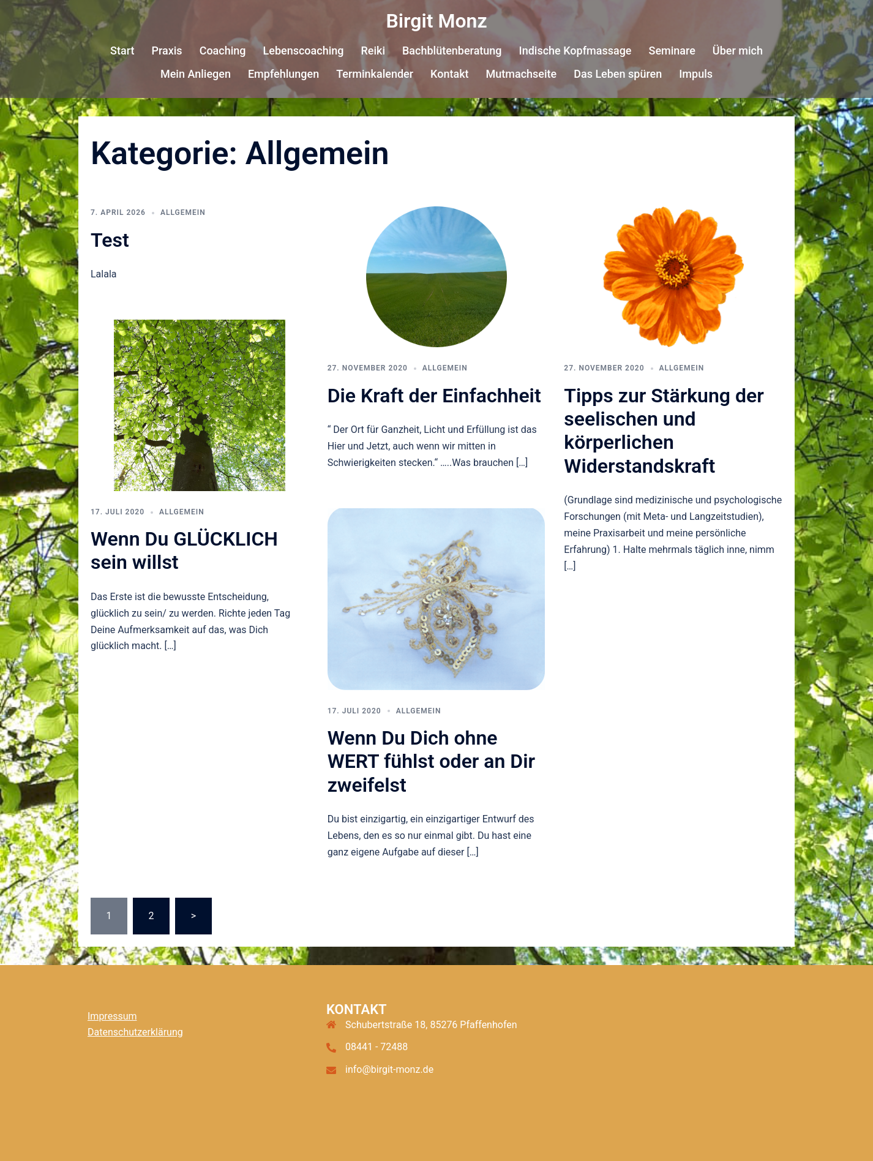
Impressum (112, 1016)
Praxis (166, 50)
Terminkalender (374, 73)
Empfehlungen (283, 73)
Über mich (738, 50)
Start (122, 50)
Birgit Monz (436, 20)
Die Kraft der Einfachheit (434, 395)
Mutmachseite (521, 73)
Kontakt (449, 73)
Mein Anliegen (195, 73)
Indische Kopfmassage (575, 50)
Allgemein (183, 212)
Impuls (696, 73)
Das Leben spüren (618, 73)
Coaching (223, 50)
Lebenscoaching (303, 50)
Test (110, 240)
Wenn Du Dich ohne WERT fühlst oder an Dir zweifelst (431, 761)
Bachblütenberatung (452, 50)
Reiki (373, 50)
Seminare (671, 50)
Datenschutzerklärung (135, 1032)
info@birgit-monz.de (389, 1069)
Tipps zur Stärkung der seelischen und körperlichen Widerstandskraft (663, 431)
